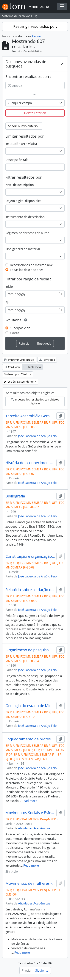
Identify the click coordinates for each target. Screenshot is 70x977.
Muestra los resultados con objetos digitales (35, 401)
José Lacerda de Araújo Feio (37, 436)
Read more (29, 801)
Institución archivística (21, 144)
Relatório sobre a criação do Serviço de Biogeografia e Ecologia (30, 590)
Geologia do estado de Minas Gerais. (30, 705)
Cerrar (36, 36)
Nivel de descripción (19, 185)
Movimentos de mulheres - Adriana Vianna (30, 883)
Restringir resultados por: (35, 26)
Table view (32, 367)
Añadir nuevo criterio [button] (23, 126)
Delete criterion (35, 113)
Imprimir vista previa (19, 360)
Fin (7, 303)
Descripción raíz (16, 160)
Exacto (14, 333)
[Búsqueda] (35, 85)
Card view (12, 367)
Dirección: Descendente (19, 381)
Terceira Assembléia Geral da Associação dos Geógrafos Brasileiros (30, 416)
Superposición (20, 328)
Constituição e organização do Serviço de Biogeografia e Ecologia (30, 556)
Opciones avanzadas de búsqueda (25, 64)
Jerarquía (47, 360)
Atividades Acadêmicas (34, 828)
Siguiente (41, 970)
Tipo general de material (22, 249)
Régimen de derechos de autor (27, 233)
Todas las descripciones (26, 270)
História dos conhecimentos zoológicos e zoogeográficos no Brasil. (30, 463)
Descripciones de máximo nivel (32, 265)
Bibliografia (15, 496)
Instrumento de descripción (25, 217)
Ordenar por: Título (16, 374)
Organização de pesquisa (27, 650)
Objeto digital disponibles (23, 201)
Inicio (9, 287)
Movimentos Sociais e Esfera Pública (30, 812)
